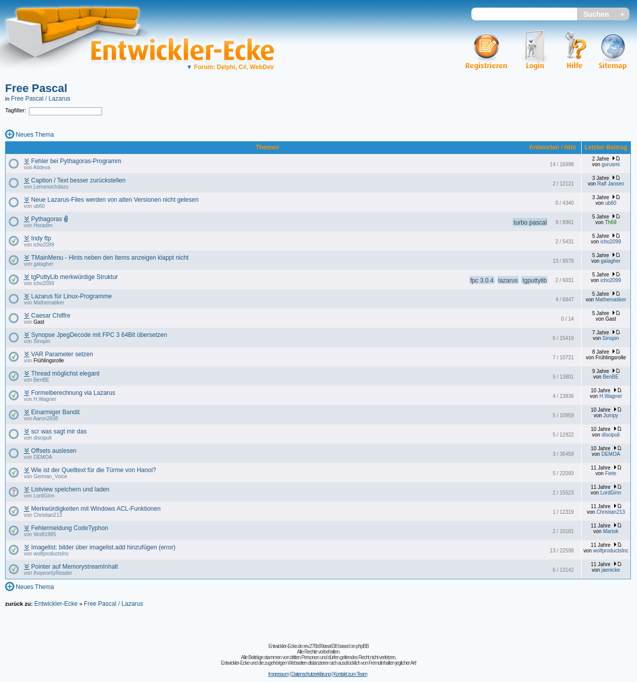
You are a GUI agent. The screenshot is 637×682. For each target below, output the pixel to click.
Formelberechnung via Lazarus (73, 392)
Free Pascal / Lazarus (41, 98)
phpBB (362, 646)
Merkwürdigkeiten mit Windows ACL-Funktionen (96, 508)
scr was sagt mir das (58, 431)
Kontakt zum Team (350, 674)
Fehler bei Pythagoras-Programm (76, 161)
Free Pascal (36, 88)
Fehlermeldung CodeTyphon (69, 528)
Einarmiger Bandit (55, 412)
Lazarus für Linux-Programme (71, 296)
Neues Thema (35, 134)
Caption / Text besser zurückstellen (78, 180)
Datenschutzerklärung (310, 674)
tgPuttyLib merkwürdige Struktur (74, 277)
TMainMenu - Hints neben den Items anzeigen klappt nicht (109, 257)
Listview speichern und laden (70, 489)
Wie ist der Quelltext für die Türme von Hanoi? (93, 470)
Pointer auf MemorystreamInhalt (74, 566)
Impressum (278, 674)
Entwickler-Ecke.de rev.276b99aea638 (302, 646)
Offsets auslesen (53, 450)
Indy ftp (41, 238)
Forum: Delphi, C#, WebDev (230, 67)
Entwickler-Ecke (55, 603)
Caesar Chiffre (50, 315)
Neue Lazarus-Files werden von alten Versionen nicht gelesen (115, 199)
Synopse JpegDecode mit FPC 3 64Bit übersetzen (99, 334)
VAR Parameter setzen (62, 354)
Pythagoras (46, 219)
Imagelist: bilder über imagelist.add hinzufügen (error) (103, 547)
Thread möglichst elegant (65, 373)
